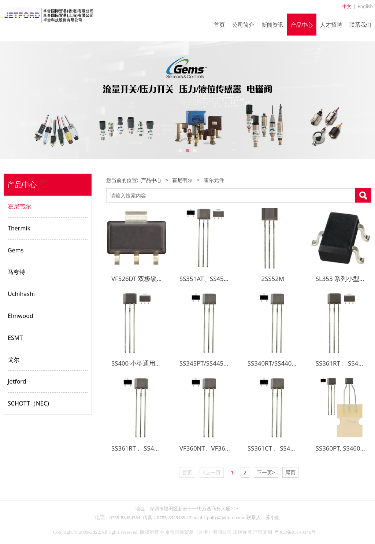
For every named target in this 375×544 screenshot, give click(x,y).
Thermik (19, 228)
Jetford (17, 381)
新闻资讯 (272, 24)
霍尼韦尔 (19, 206)
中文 (346, 6)
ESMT (15, 338)
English (365, 6)
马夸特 (16, 272)
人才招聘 (331, 24)
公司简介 (243, 24)
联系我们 (360, 24)
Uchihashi (21, 294)
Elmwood (20, 316)
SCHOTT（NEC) (28, 403)
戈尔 (13, 360)
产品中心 (302, 24)
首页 (219, 24)
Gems (15, 250)
